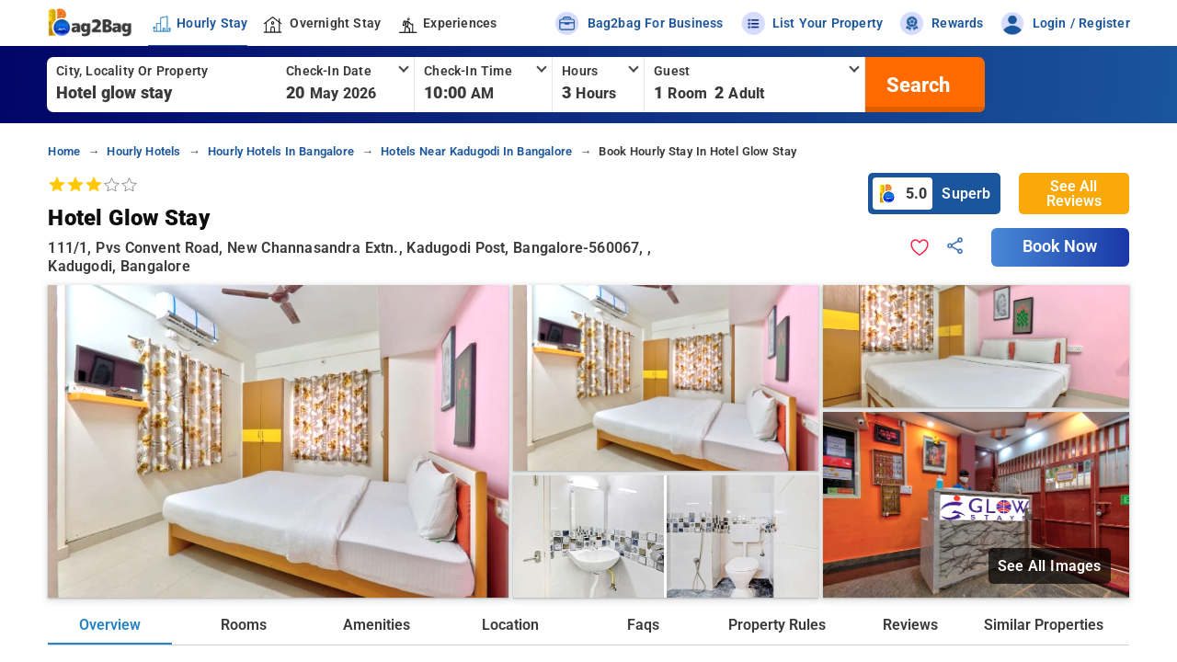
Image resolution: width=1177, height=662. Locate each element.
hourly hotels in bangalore (281, 151)
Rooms (244, 624)
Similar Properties (1043, 624)
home (64, 151)
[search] (916, 84)
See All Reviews (1074, 193)
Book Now (1060, 246)
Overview (110, 624)
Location (510, 624)
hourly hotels (143, 151)
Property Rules (777, 624)
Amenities (376, 624)
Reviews (910, 624)
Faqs (643, 624)
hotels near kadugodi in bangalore (476, 151)
